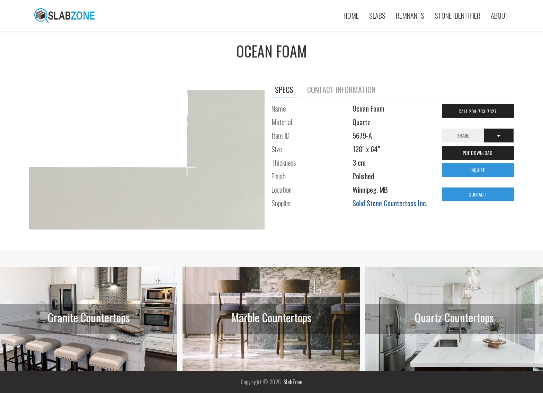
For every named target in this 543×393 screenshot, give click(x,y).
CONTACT (478, 194)
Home (351, 15)
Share (463, 135)
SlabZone (292, 382)
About (500, 15)
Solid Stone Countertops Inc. (390, 203)
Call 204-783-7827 (478, 111)
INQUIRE (478, 170)
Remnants (410, 15)
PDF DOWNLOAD (478, 152)
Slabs (377, 15)
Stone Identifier (457, 15)
